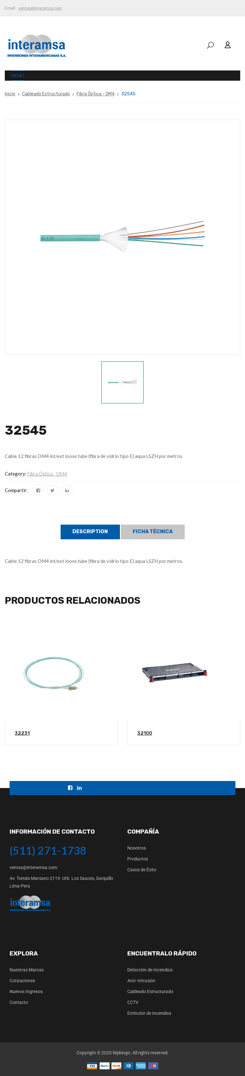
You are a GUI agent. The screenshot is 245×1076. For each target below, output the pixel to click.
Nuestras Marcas (27, 969)
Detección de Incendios (150, 969)
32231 (22, 733)
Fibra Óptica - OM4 (96, 94)
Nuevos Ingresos (26, 991)
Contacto (19, 1002)
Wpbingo (121, 1052)
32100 (144, 733)
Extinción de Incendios (149, 1013)
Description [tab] (90, 531)
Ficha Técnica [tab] (153, 531)
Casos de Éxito (141, 869)
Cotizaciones (22, 980)
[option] (122, 382)
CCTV (132, 1002)
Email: (10, 8)
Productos (137, 858)
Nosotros (136, 848)
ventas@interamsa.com (40, 8)
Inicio (10, 94)
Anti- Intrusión (141, 980)
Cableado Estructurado (46, 94)
